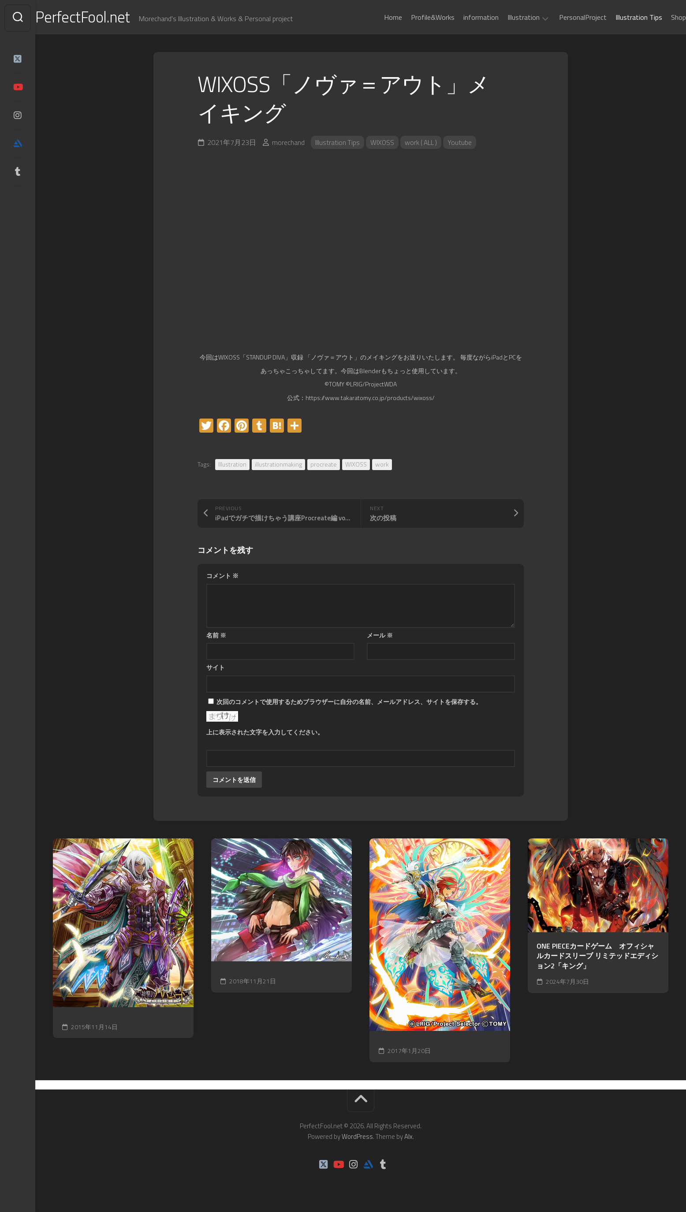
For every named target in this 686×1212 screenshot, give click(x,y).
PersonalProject (565, 17)
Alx (408, 1138)
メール (380, 636)
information (463, 17)
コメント (222, 577)
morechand (288, 144)
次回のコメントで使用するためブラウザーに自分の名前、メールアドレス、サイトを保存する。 (349, 703)
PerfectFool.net (103, 18)
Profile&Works (415, 17)
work (382, 466)
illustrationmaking (278, 466)
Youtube (462, 144)
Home (375, 17)
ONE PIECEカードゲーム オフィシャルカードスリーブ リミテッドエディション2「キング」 (597, 958)
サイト (215, 669)
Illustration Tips (621, 17)
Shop (660, 17)
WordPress (357, 1138)
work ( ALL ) (423, 144)
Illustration (506, 17)
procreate (323, 466)
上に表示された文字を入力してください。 (265, 733)
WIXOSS (383, 144)
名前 (216, 636)
